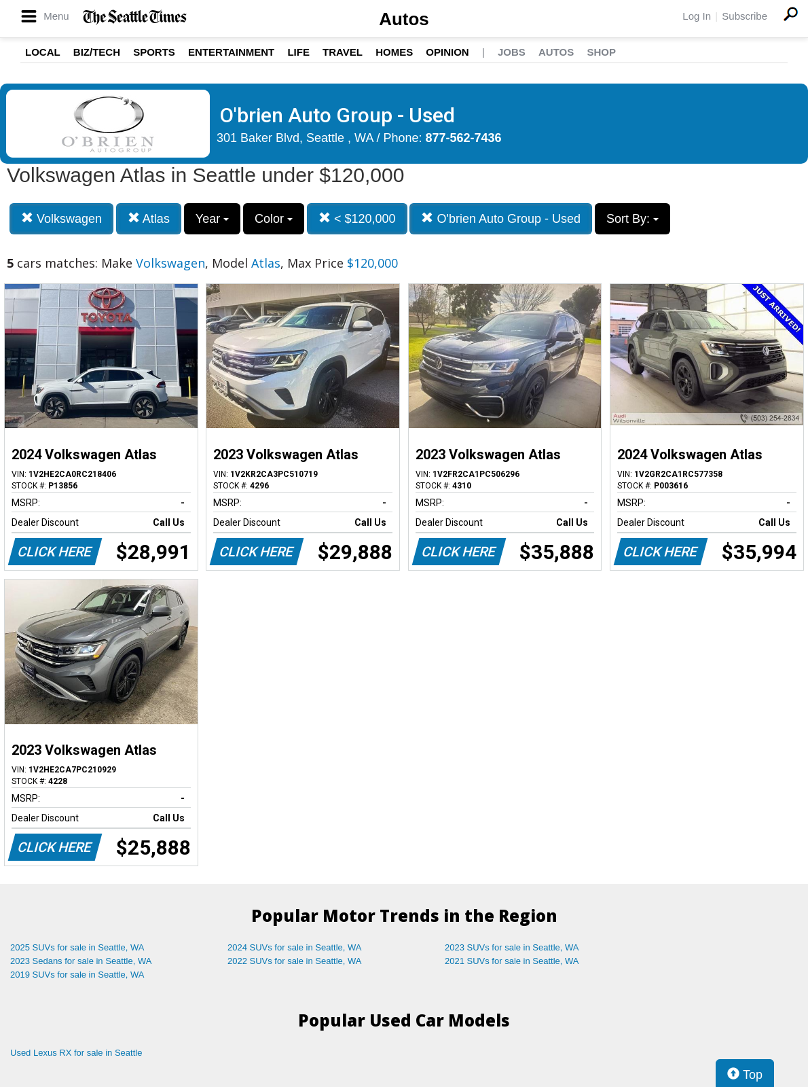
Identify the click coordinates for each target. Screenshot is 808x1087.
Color (274, 219)
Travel (343, 52)
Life (298, 52)
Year (212, 219)
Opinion (447, 52)
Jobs (512, 52)
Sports (154, 52)
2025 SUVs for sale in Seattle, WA (77, 947)
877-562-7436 (464, 138)
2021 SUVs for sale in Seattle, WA (512, 961)
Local (42, 52)
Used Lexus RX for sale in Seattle (76, 1053)
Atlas (149, 218)
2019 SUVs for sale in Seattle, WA (77, 974)
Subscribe (744, 16)
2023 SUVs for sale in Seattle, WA (512, 947)
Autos (404, 19)
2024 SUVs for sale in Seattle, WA (294, 947)
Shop (601, 52)
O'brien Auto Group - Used (501, 218)
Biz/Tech (96, 52)
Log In (696, 16)
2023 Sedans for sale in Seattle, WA (80, 961)
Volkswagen (61, 218)
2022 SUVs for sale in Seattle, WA (294, 961)
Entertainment (231, 52)
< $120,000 (357, 218)
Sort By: (632, 219)
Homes (394, 52)
